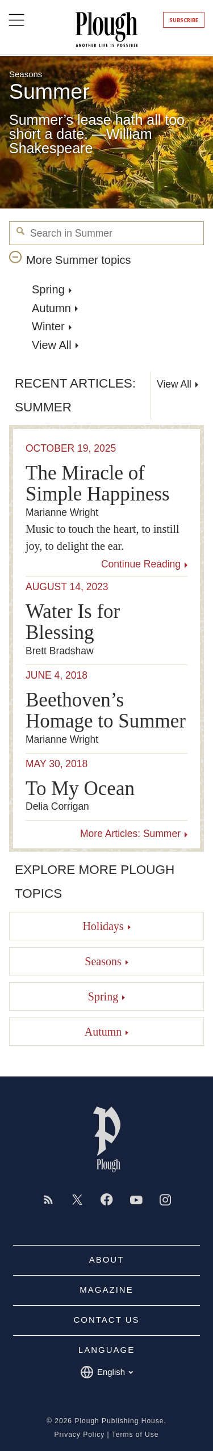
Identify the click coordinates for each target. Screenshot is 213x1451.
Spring (48, 289)
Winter (48, 326)
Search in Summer (21, 231)
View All (52, 345)
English (106, 1372)
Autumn (51, 308)
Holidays (102, 926)
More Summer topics (78, 260)
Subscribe (183, 20)
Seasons (25, 74)
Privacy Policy (80, 1435)
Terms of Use (135, 1435)
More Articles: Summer (130, 834)
